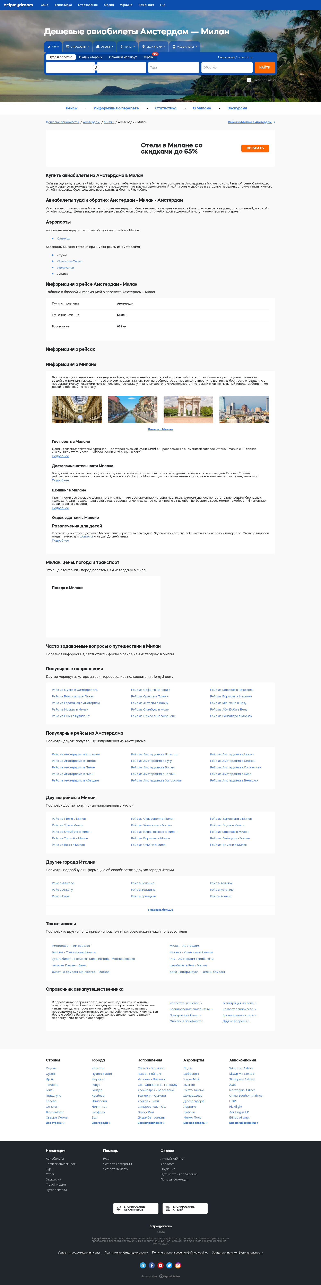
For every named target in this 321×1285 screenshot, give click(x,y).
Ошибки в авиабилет (185, 1021)
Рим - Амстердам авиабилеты (192, 958)
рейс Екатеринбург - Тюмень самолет (197, 971)
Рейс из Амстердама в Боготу (153, 767)
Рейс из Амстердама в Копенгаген (235, 767)
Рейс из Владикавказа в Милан (154, 831)
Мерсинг (98, 1079)
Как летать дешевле (185, 1003)
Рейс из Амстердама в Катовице (76, 754)
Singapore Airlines (242, 1079)
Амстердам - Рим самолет (71, 945)
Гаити (50, 1090)
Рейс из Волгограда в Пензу (73, 696)
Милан (109, 122)
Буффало (98, 1112)
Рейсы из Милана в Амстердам (250, 122)
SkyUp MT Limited (241, 1073)
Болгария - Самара (152, 1095)
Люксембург (55, 1112)
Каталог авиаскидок (61, 1163)
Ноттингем (99, 1106)
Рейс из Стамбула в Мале (150, 709)
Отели (50, 1174)
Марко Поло (192, 1117)
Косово (51, 1101)
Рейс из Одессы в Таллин (149, 696)
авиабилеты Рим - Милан (188, 965)
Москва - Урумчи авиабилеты (191, 952)
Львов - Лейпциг (150, 1073)
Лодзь (187, 1068)
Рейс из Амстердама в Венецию (234, 780)
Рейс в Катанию (222, 889)
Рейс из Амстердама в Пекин (73, 767)
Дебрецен (191, 1073)
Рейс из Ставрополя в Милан (152, 818)
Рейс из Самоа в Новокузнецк (153, 716)
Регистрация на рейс (238, 1003)
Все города (100, 1122)
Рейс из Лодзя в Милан (227, 825)
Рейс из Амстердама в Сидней (232, 760)
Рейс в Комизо (221, 896)
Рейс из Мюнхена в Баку (228, 703)
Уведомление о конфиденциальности (237, 1252)
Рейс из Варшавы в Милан (150, 838)
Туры (49, 1169)
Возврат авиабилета (238, 1009)
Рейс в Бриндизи (143, 896)
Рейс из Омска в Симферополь (74, 689)
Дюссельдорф (193, 1101)
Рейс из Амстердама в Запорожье (156, 780)
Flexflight (235, 1106)
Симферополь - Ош (152, 1106)
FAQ (106, 1158)
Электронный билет (185, 1015)
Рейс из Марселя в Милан (229, 831)
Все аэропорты (194, 1122)
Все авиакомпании (242, 1122)
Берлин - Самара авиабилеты (74, 952)
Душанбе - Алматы (151, 1117)
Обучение (167, 1169)
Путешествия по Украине (179, 1174)
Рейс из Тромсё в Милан (70, 838)
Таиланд (52, 1084)
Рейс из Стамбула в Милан (71, 831)
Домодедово (192, 1095)
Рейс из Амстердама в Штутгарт (155, 754)
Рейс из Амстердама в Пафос (74, 760)
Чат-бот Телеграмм (117, 1163)
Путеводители (56, 1189)
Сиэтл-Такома (193, 1090)
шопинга (86, 536)
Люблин (189, 1112)
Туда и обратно (61, 57)
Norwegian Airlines (242, 1090)
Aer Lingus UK (239, 1112)
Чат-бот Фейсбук (115, 1169)
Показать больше (160, 909)
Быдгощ (189, 1084)
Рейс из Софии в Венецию (150, 689)
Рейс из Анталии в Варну (149, 703)
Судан (50, 1073)
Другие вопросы (235, 1021)
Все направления (150, 1122)
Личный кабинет (172, 1158)
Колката (98, 1068)
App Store (167, 1163)
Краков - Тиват (148, 1101)
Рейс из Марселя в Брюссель (231, 689)
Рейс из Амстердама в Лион (72, 773)
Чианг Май (191, 1079)
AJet (232, 1084)
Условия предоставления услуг (79, 1252)
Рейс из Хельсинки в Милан (151, 825)
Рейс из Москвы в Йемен (70, 709)
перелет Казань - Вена (69, 965)
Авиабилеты (55, 1158)
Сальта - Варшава (151, 1068)
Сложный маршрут (123, 57)
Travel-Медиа (56, 1184)
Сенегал (52, 1106)
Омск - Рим (146, 1112)
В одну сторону (90, 57)
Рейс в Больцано (143, 889)
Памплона (99, 1101)
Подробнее (60, 456)
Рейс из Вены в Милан (68, 844)
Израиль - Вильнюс (152, 1079)
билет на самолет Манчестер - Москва (81, 971)
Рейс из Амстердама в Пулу (151, 760)
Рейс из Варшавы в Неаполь (231, 696)
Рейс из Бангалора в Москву (231, 716)
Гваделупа (53, 1095)
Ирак (49, 1079)
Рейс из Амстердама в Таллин (153, 773)
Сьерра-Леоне (57, 1117)
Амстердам (91, 122)
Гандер (97, 1090)
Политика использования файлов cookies (180, 1252)
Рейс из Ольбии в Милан (149, 844)
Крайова (98, 1095)
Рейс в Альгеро (63, 883)
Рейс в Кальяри (221, 883)
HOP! (232, 1101)
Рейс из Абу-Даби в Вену (228, 709)
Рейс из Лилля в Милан (69, 818)
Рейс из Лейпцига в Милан (230, 838)
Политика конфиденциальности (126, 1252)
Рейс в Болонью (142, 883)
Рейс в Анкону (62, 889)
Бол (94, 1117)
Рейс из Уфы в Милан (67, 825)
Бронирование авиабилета (190, 1009)
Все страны (54, 1122)
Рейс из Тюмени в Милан (228, 844)
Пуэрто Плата (102, 1073)
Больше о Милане (160, 429)
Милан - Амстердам (184, 945)
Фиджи (51, 1068)
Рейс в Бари (61, 896)
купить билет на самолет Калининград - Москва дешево (93, 958)
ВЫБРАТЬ (255, 148)
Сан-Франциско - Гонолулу (157, 1084)
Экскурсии (53, 1179)
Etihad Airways (239, 1117)
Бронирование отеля (238, 1015)
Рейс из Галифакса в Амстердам (76, 703)
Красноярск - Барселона (156, 1090)
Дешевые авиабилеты (62, 122)
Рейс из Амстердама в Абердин (75, 780)
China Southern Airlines (245, 1095)
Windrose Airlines (241, 1068)
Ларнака (189, 1106)
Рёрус (96, 1084)
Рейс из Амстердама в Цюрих (232, 754)
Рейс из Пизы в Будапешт (70, 716)
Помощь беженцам (174, 1179)
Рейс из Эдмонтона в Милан (231, 818)
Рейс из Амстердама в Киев (230, 773)
